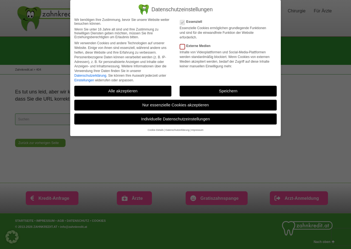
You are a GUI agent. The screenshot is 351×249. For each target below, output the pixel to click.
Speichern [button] (228, 90)
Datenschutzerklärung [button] (177, 130)
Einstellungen (84, 80)
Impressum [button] (197, 130)
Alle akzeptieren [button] (123, 90)
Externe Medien (197, 46)
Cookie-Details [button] (156, 130)
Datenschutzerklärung (90, 76)
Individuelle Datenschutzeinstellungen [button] (175, 119)
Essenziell (193, 22)
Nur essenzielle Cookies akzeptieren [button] (175, 105)
